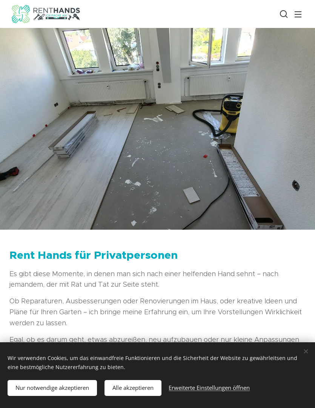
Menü (298, 14)
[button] (282, 14)
